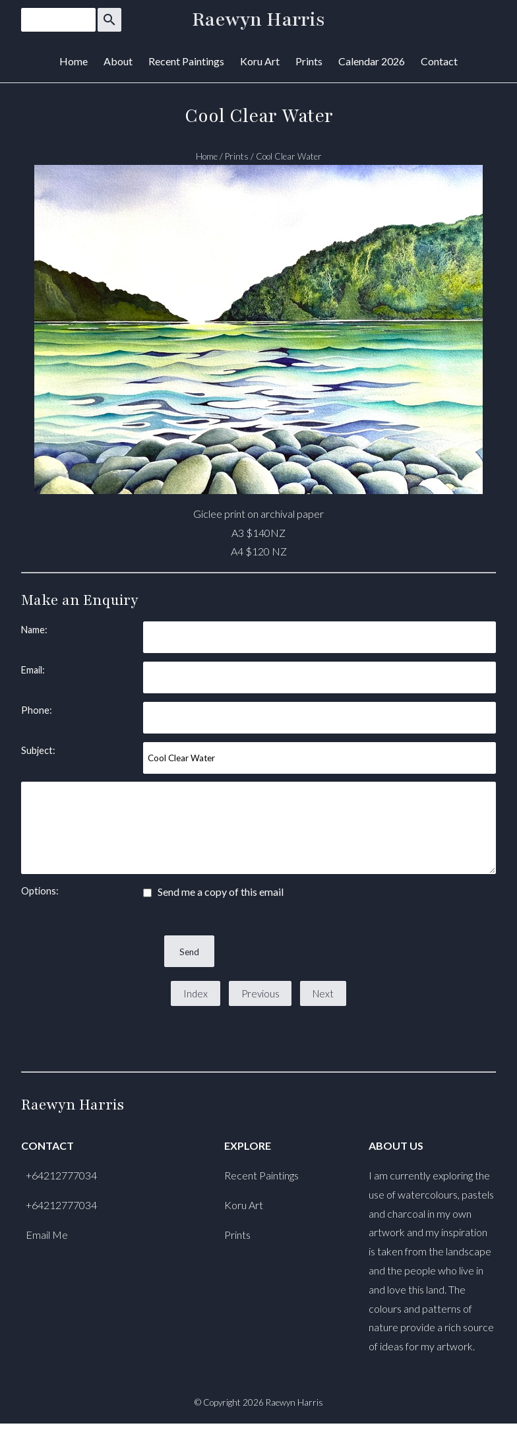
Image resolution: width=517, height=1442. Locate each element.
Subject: (38, 750)
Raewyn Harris (258, 19)
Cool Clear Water (289, 156)
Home (73, 61)
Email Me (47, 1234)
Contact (439, 61)
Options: (40, 890)
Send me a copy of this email (213, 891)
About (118, 61)
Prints (308, 61)
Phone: (36, 710)
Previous (260, 993)
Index (195, 993)
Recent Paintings (186, 61)
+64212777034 (61, 1175)
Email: (33, 669)
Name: (34, 629)
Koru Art (260, 61)
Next (323, 993)
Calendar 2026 (371, 61)
